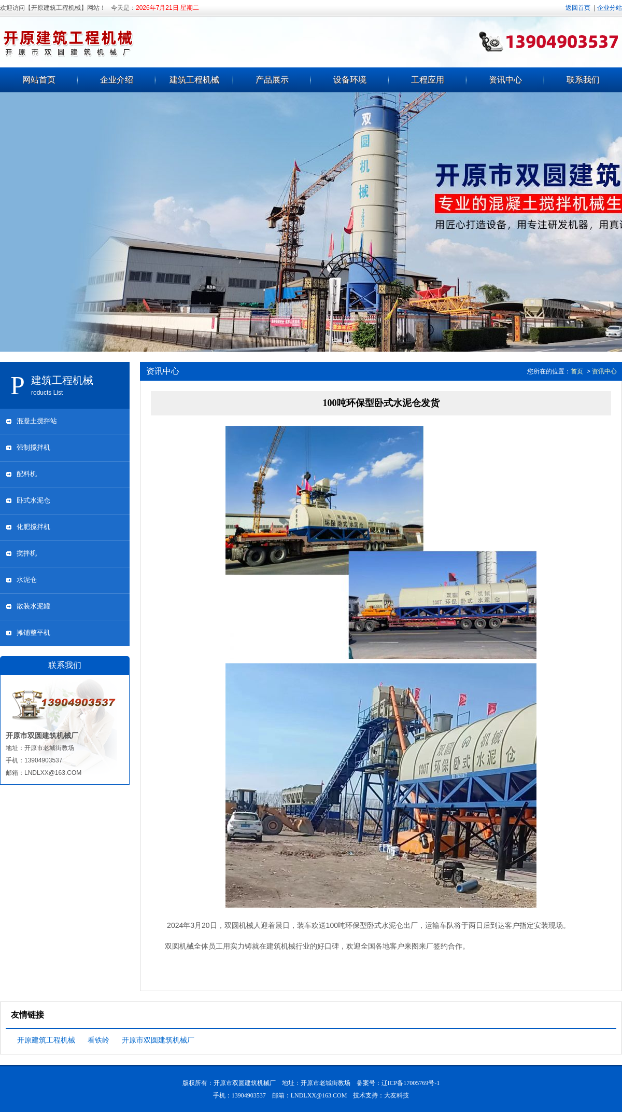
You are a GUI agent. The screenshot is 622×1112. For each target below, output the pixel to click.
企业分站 (609, 7)
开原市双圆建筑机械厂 (158, 1040)
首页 (577, 371)
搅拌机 (27, 553)
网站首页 (38, 79)
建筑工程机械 (194, 79)
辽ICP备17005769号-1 (410, 1083)
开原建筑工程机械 (46, 1040)
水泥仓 (27, 579)
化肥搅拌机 (33, 527)
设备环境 (349, 79)
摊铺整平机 (33, 632)
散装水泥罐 (33, 606)
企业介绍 (116, 79)
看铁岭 (98, 1040)
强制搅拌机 (33, 447)
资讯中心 (505, 79)
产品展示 (272, 79)
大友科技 (396, 1095)
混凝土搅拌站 (37, 421)
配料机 (27, 474)
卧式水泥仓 (33, 500)
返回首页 (578, 7)
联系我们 (583, 79)
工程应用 (427, 79)
